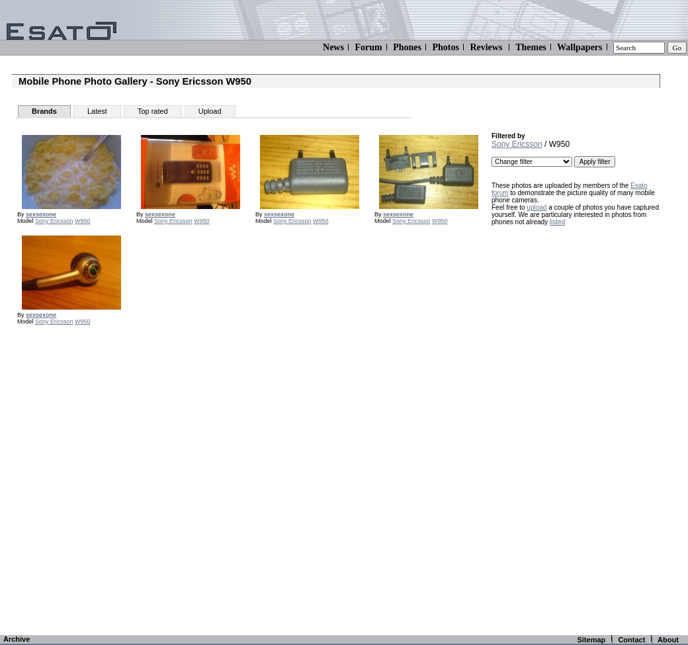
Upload (210, 111)
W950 (83, 221)
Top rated (153, 111)
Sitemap (591, 640)
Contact (631, 640)
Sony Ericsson (54, 221)
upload (536, 207)
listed (557, 222)
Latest (97, 111)
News (333, 47)
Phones (407, 47)
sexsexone (41, 214)
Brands (44, 111)
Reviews (486, 47)
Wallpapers (579, 47)
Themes (530, 47)
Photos (445, 47)
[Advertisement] (570, 431)
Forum (368, 47)
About (668, 640)
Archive (16, 639)
